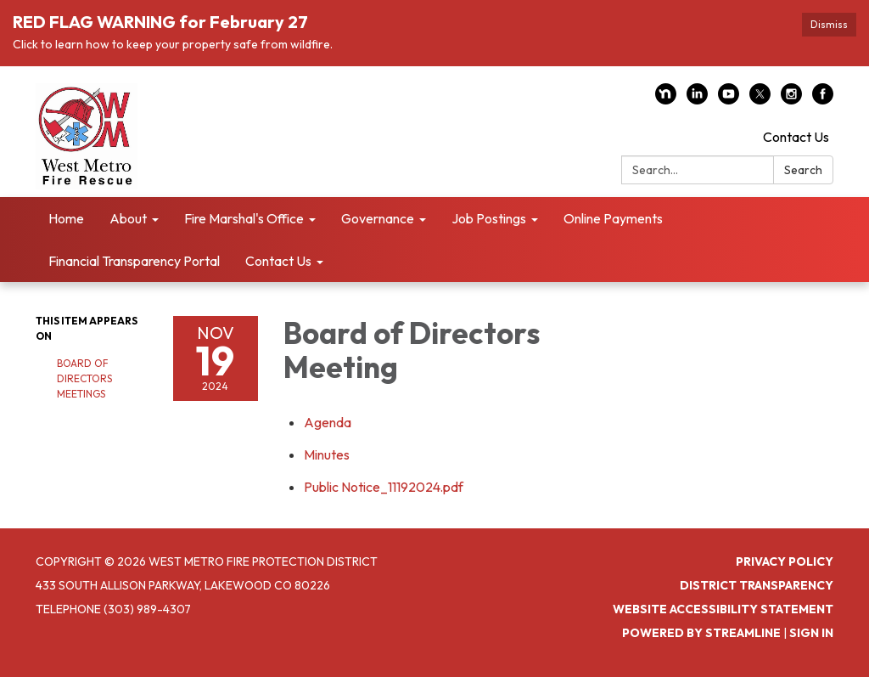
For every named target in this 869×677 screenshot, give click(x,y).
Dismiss (829, 24)
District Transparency (756, 585)
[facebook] (822, 99)
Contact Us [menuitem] (278, 260)
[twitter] (760, 99)
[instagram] (791, 99)
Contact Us (796, 136)
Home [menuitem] (66, 218)
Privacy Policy (784, 561)
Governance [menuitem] (377, 218)
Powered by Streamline (701, 632)
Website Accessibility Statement (723, 609)
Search (803, 170)
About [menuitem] (128, 218)
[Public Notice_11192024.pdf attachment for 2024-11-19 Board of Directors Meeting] (383, 486)
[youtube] (728, 99)
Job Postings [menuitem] (488, 218)
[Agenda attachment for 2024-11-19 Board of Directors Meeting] (327, 422)
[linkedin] (697, 99)
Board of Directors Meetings (84, 378)
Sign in (811, 632)
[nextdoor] (665, 99)
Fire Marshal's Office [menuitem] (244, 218)
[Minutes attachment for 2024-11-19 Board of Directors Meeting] (327, 454)
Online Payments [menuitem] (613, 218)
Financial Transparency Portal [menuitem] (134, 260)
